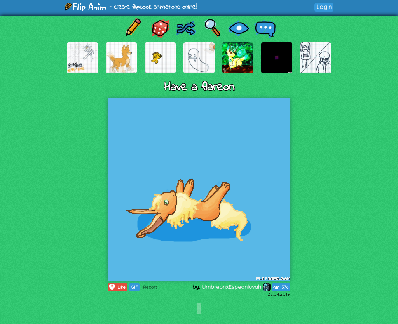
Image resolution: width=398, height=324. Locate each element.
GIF (134, 287)
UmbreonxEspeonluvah (236, 286)
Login (324, 6)
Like (117, 287)
